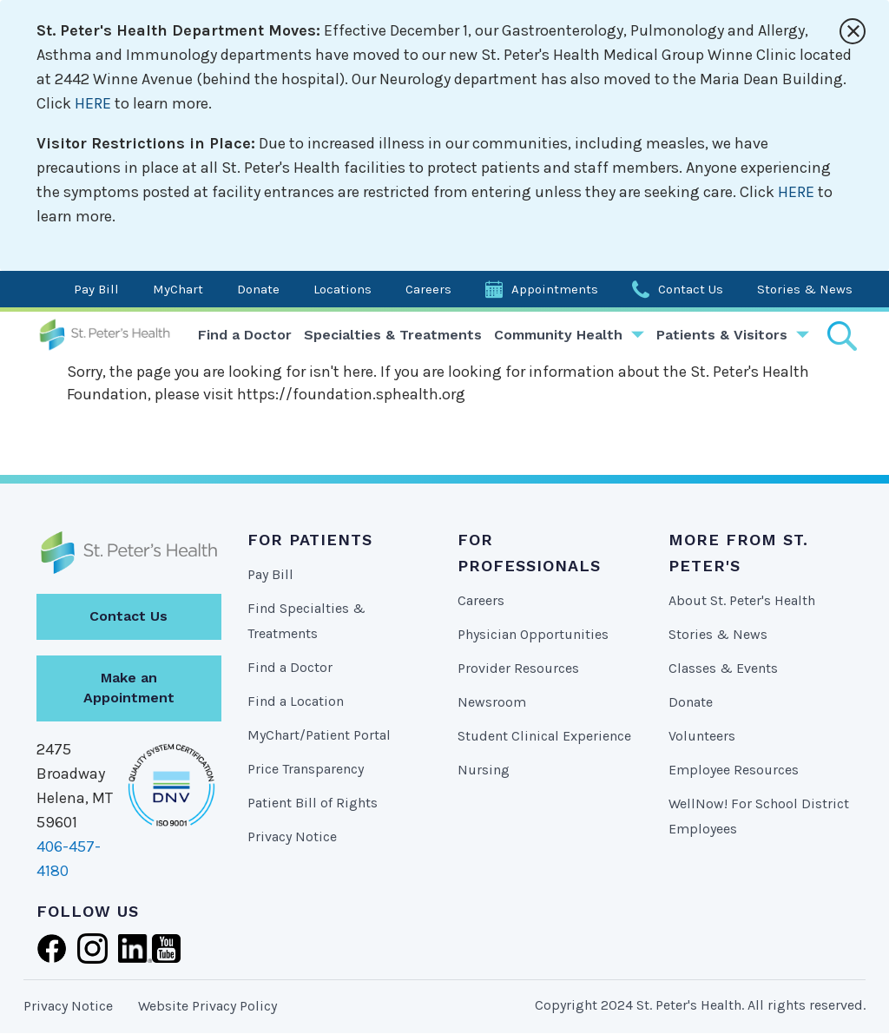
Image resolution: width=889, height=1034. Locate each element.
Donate (258, 289)
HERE (93, 103)
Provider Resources (518, 668)
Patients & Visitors (721, 334)
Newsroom (492, 702)
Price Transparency (305, 769)
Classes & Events (723, 668)
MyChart (178, 289)
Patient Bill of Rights (312, 802)
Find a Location (295, 701)
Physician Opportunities (533, 634)
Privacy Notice (292, 836)
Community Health (558, 334)
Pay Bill (96, 289)
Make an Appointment (129, 687)
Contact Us (690, 289)
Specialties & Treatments (393, 334)
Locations (342, 289)
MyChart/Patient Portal (319, 735)
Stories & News (805, 289)
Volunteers (701, 736)
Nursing (484, 769)
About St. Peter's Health (741, 600)
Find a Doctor (245, 334)
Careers (428, 289)
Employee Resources (733, 769)
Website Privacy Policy (207, 1006)
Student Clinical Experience (544, 736)
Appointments (554, 289)
